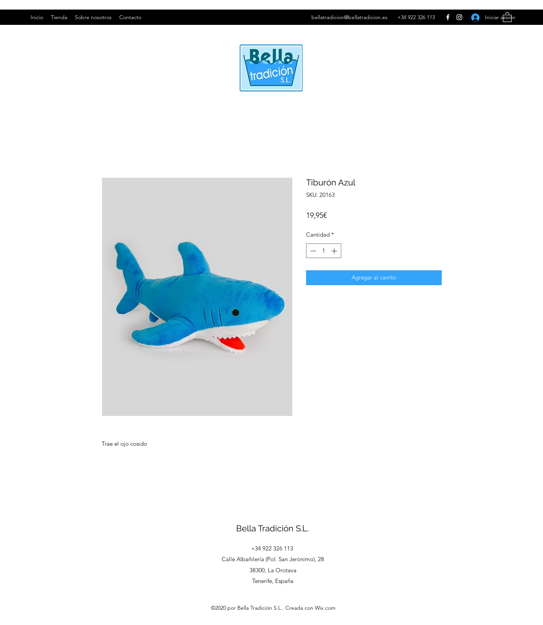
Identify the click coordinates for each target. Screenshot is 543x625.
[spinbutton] (323, 251)
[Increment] (335, 251)
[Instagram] (459, 17)
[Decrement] (312, 251)
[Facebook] (448, 17)
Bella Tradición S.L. (272, 528)
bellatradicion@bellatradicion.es (349, 17)
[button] (507, 16)
